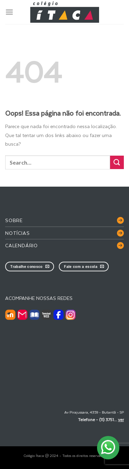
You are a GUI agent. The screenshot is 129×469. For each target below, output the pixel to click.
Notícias (17, 233)
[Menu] (9, 11)
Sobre (14, 220)
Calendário (21, 245)
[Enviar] (117, 162)
